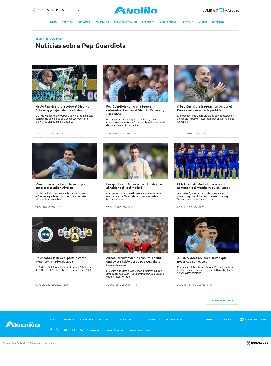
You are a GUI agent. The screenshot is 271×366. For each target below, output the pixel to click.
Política (67, 22)
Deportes (148, 22)
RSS (81, 329)
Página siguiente (222, 300)
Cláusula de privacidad (140, 329)
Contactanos (93, 329)
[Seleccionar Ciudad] (63, 10)
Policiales (102, 22)
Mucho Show (168, 22)
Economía (84, 22)
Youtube (65, 329)
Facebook (51, 329)
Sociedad (219, 22)
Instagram (73, 329)
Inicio (53, 22)
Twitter (58, 329)
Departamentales (125, 22)
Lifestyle (187, 22)
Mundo (202, 22)
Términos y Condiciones (114, 329)
